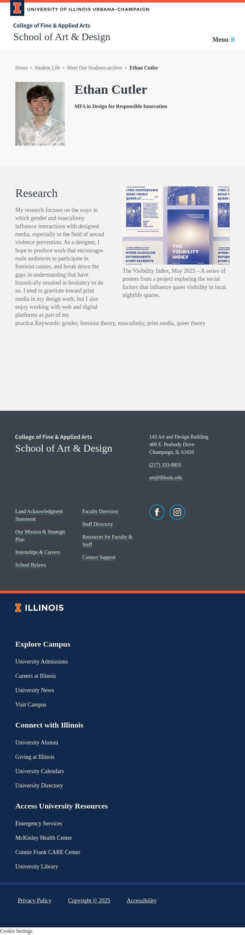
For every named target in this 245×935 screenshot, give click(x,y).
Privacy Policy (35, 900)
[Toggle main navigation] (223, 39)
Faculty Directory (100, 511)
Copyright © (89, 900)
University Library (36, 866)
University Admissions (41, 661)
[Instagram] (177, 512)
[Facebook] (157, 512)
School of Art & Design (61, 36)
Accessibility (142, 900)
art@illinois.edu (165, 477)
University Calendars (39, 771)
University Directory (39, 785)
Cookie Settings (16, 931)
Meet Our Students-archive (94, 67)
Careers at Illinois (35, 676)
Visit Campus (30, 704)
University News (34, 690)
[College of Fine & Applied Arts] (77, 26)
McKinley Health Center (43, 838)
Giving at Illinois (35, 757)
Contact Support (98, 557)
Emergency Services (38, 823)
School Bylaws (30, 565)
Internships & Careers (37, 552)
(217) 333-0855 (165, 464)
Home (21, 67)
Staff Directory (97, 524)
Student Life (47, 67)
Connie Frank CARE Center (47, 852)
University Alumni (36, 742)
